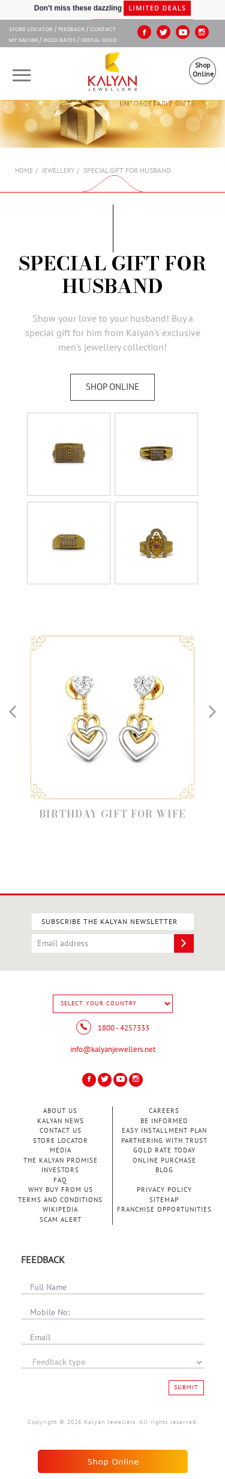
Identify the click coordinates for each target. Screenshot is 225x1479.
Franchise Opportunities (164, 1209)
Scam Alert (61, 1220)
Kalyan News (60, 1121)
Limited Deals (157, 9)
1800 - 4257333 (112, 1028)
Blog (164, 1170)
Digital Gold (98, 40)
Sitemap (164, 1200)
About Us (60, 1111)
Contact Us (61, 1131)
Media (60, 1150)
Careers (164, 1111)
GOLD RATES (59, 40)
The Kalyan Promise (60, 1160)
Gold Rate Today (164, 1150)
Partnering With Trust (164, 1141)
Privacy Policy (164, 1190)
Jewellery (58, 171)
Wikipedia (60, 1209)
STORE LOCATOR (31, 30)
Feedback (71, 30)
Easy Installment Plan (164, 1131)
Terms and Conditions (60, 1200)
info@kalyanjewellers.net (112, 1049)
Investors (60, 1170)
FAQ (60, 1180)
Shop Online (203, 69)
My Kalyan (23, 40)
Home (24, 171)
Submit (186, 1387)
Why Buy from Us (60, 1190)
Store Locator (60, 1141)
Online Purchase (164, 1160)
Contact (103, 30)
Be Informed (164, 1121)
